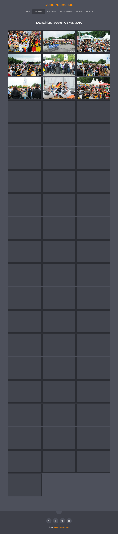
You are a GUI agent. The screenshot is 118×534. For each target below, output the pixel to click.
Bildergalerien (38, 11)
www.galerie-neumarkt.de (61, 527)
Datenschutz (89, 11)
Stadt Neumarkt (51, 11)
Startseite (28, 11)
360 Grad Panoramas (66, 11)
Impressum (79, 11)
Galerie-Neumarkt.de (59, 4)
